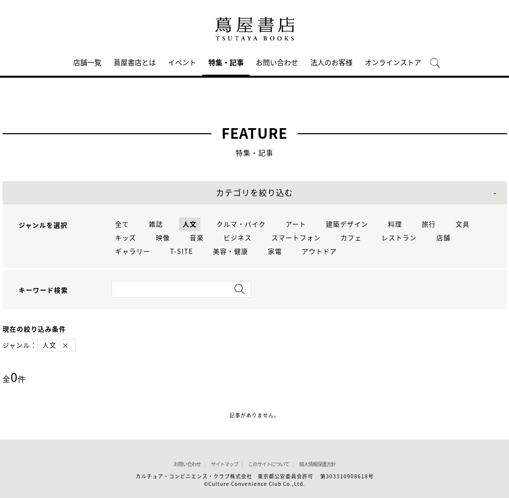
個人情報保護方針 (317, 464)
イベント (182, 62)
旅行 (429, 224)
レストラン (399, 238)
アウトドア (319, 251)
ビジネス (237, 238)
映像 (163, 238)
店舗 (443, 238)
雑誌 (156, 224)
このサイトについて (268, 464)
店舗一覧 (87, 62)
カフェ (351, 238)
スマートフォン (296, 238)
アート (296, 224)
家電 (275, 251)
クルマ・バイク (241, 224)
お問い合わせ (277, 62)
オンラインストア (393, 62)
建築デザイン (347, 224)
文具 (463, 224)
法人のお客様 (331, 62)
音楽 (197, 238)
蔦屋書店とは (135, 62)
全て (122, 224)
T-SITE (181, 251)
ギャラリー (132, 251)
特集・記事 (226, 62)
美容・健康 (230, 251)
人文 (190, 224)
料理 (395, 224)
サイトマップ (224, 464)
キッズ (125, 238)
